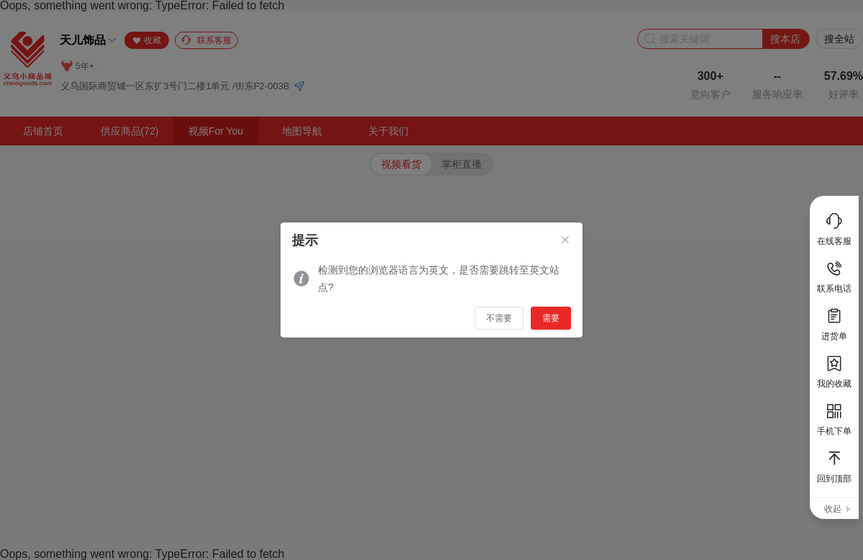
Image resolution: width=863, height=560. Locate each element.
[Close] (565, 240)
